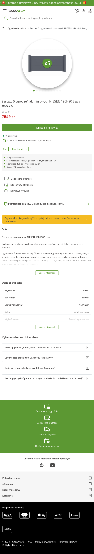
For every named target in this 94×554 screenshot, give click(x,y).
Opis (5, 149)
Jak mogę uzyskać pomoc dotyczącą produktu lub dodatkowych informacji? (44, 378)
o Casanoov (8, 484)
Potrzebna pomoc (11, 478)
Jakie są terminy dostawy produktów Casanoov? (30, 368)
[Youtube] (52, 465)
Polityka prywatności (45, 541)
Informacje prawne (68, 541)
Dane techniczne (19, 149)
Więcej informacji (47, 272)
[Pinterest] (41, 465)
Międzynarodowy (11, 490)
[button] (34, 90)
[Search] (50, 18)
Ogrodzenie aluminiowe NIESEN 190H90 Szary (26, 237)
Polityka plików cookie (13, 545)
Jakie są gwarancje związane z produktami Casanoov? (33, 347)
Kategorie (7, 495)
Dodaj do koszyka (47, 127)
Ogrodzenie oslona (17, 28)
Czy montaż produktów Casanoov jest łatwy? (29, 357)
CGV (30, 541)
